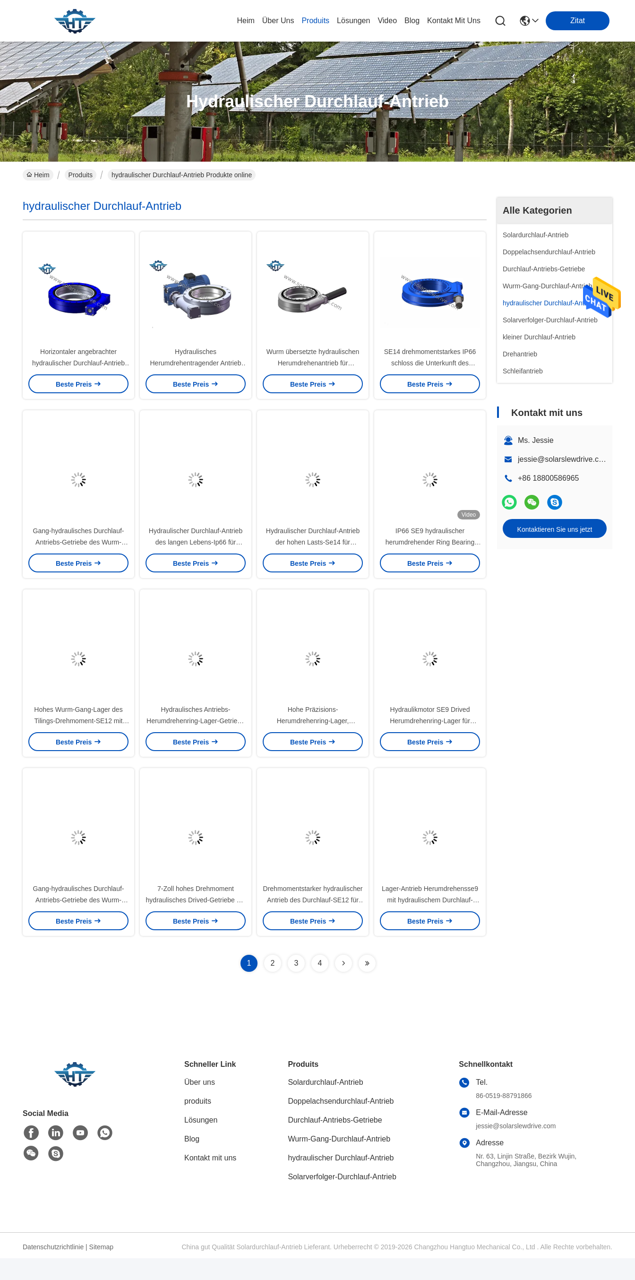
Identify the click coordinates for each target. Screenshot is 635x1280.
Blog (191, 1161)
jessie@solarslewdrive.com (563, 459)
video (387, 21)
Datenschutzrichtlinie (53, 1268)
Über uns (278, 21)
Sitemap (101, 1268)
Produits (81, 175)
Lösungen (200, 1142)
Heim (245, 21)
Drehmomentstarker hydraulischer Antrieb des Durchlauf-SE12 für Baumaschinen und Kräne (313, 922)
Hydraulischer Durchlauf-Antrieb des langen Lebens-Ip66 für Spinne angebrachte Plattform (195, 553)
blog (412, 21)
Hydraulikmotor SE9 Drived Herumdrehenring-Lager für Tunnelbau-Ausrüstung (430, 737)
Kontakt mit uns (210, 1180)
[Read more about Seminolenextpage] (343, 985)
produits (315, 21)
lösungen (353, 21)
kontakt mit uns (454, 21)
